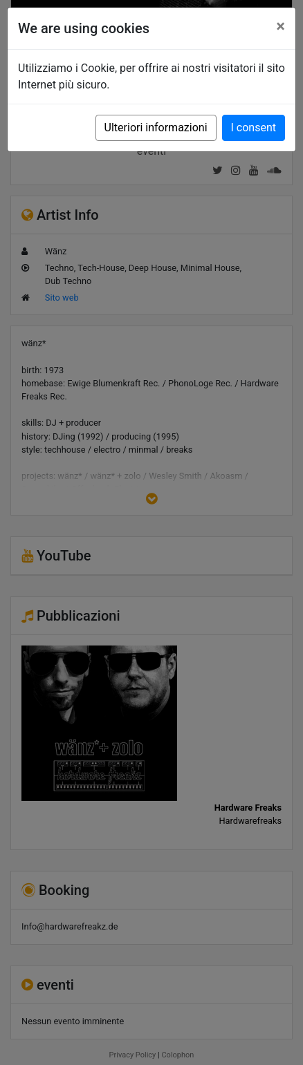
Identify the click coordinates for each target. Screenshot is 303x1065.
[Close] (280, 26)
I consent (253, 127)
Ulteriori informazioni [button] (156, 127)
